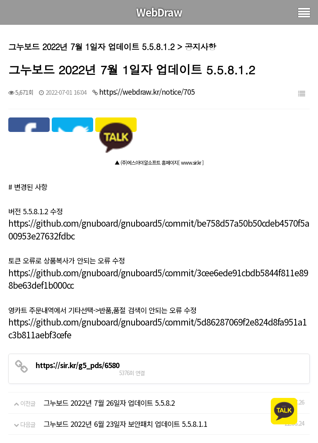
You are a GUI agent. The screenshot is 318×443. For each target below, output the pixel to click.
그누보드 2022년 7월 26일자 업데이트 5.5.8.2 (109, 403)
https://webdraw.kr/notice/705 (147, 91)
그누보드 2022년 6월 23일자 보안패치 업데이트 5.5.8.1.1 (125, 424)
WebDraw (159, 12)
